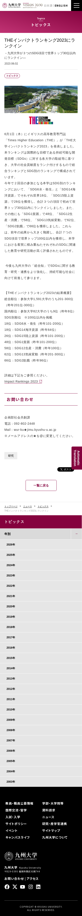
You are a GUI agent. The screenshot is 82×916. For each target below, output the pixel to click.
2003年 (11, 781)
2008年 (11, 730)
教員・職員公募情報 (19, 803)
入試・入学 (12, 817)
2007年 (11, 740)
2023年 (11, 575)
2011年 (11, 699)
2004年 (11, 771)
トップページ (10, 506)
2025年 (11, 554)
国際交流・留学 (16, 810)
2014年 (11, 668)
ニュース (27, 506)
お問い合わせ (14, 878)
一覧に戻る (41, 485)
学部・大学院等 (53, 803)
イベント (11, 830)
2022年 (11, 585)
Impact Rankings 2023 (21, 381)
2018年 (11, 627)
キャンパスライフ (17, 837)
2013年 (11, 678)
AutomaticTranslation (76, 458)
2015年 (11, 658)
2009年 (11, 719)
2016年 (11, 647)
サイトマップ (51, 830)
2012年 (11, 689)
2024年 (11, 565)
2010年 (11, 709)
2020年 (11, 606)
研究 (11, 455)
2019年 (11, 616)
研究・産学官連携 (54, 823)
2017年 (11, 637)
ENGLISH (61, 5)
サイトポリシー (16, 823)
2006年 (11, 750)
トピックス (43, 506)
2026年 (11, 544)
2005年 (11, 761)
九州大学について (55, 837)
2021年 (11, 596)
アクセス (33, 878)
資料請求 (48, 810)
